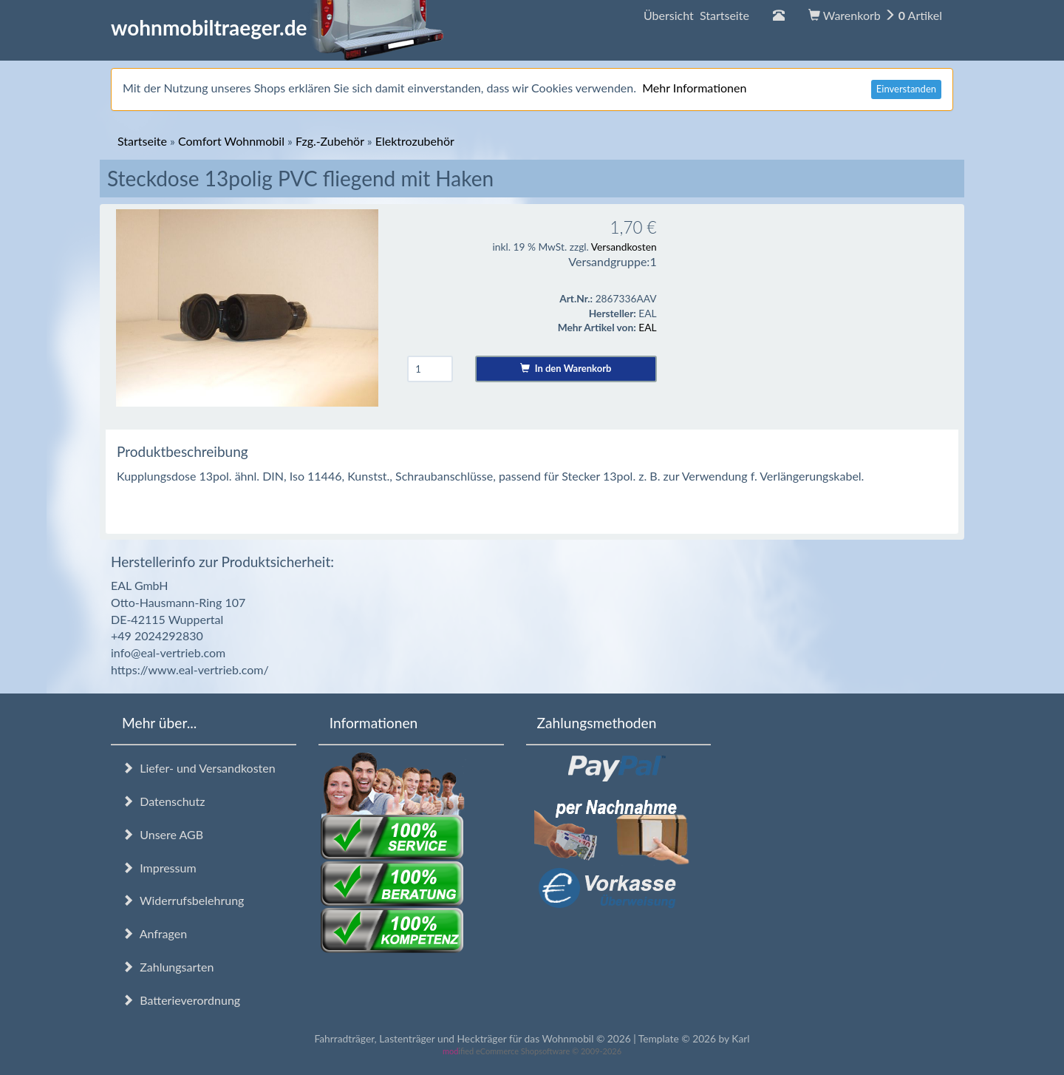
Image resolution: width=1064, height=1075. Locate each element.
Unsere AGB (162, 834)
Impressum (159, 868)
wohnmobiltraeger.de (277, 27)
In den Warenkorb (565, 368)
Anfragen (154, 933)
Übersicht (696, 15)
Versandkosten (624, 246)
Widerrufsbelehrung (183, 900)
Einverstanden (906, 89)
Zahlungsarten (168, 967)
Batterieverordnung (181, 1000)
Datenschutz (163, 801)
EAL (647, 327)
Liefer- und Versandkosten (199, 768)
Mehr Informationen (694, 88)
